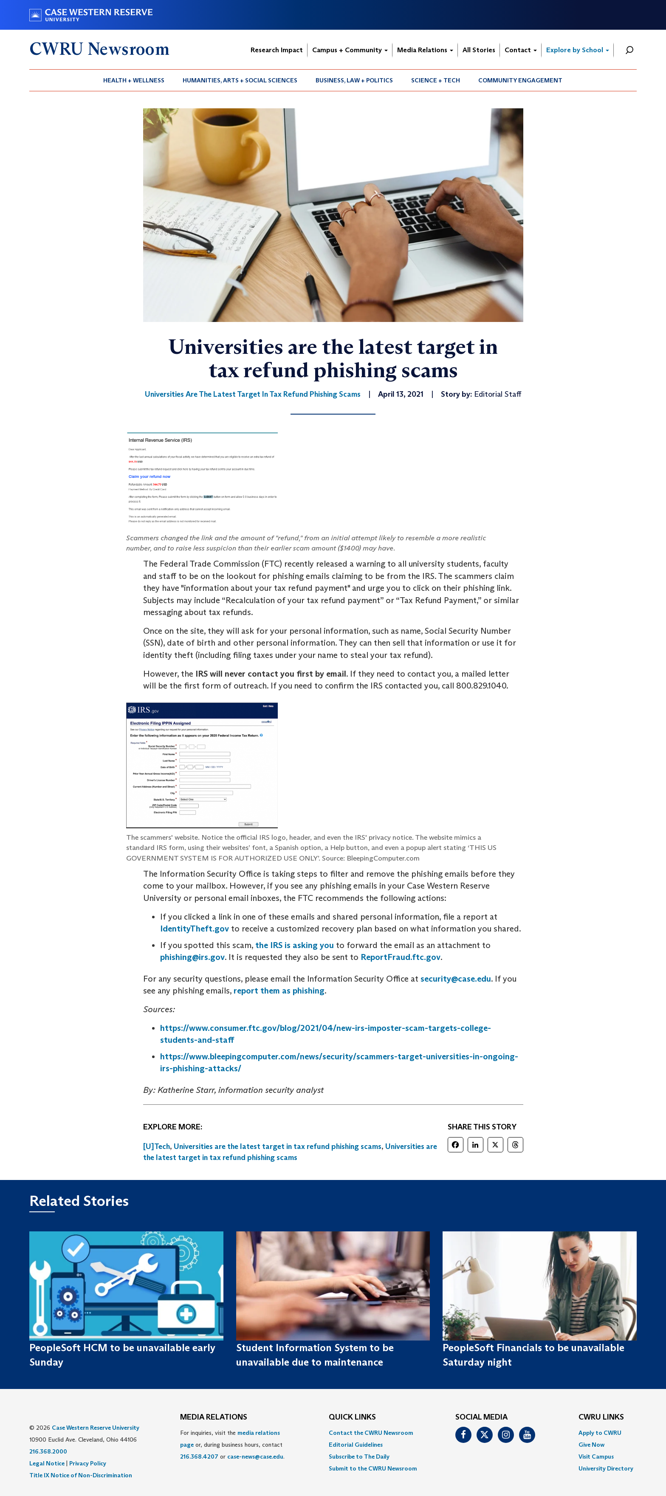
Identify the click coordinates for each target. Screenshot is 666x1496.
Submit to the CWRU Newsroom (373, 1468)
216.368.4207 (199, 1456)
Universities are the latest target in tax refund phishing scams (277, 1146)
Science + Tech (435, 80)
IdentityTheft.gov (194, 928)
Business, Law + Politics (354, 80)
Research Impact (277, 50)
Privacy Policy (87, 1463)
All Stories (479, 50)
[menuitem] (134, 80)
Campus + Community (350, 50)
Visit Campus (596, 1456)
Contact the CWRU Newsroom (371, 1433)
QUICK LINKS (352, 1417)
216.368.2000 (48, 1451)
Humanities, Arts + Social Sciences (240, 80)
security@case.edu (455, 979)
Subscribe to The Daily (359, 1456)
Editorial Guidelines (356, 1444)
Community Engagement (520, 80)
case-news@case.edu (255, 1456)
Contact (521, 50)
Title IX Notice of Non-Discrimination (80, 1475)
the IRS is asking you (294, 945)
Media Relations (425, 50)
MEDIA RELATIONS (213, 1417)
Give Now (591, 1444)
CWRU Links (601, 1417)
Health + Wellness (133, 80)
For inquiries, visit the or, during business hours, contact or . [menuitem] (232, 1444)
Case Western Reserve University (95, 1427)
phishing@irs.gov (192, 957)
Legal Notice (47, 1463)
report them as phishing (279, 990)
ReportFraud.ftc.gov (400, 957)
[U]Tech (156, 1146)
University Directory (606, 1468)
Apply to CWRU (600, 1433)
